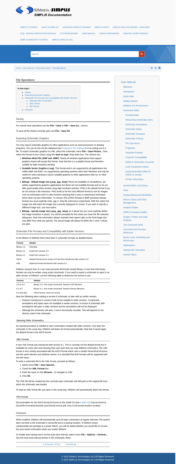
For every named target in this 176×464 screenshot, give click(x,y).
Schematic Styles (133, 129)
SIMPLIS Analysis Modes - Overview (131, 27)
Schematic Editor (43, 68)
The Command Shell (133, 225)
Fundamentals (132, 115)
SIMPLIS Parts (101, 27)
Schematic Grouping (135, 134)
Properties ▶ (71, 444)
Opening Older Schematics (40, 101)
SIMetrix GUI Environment (135, 105)
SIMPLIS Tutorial (29, 27)
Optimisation (129, 245)
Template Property (134, 152)
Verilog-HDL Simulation (134, 250)
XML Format (34, 104)
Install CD (84, 402)
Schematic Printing (134, 138)
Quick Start (128, 96)
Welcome (127, 87)
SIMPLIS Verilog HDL (62, 40)
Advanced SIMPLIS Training (76, 27)
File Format (34, 106)
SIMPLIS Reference (109, 33)
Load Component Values (137, 167)
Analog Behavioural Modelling (137, 195)
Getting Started (130, 101)
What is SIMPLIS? (50, 27)
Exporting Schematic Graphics (37, 95)
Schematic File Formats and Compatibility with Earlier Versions (51, 98)
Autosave (29, 110)
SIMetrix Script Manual (135, 33)
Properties (130, 148)
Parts (125, 190)
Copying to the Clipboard (74, 148)
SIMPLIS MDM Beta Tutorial (34, 40)
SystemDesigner (69, 33)
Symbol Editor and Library (135, 185)
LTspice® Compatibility (136, 157)
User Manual (89, 33)
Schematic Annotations (136, 124)
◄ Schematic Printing (51, 444)
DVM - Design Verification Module (38, 33)
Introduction (128, 91)
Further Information (134, 179)
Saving (28, 92)
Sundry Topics (130, 254)
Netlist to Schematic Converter (139, 162)
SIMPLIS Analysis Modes (135, 212)
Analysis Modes (130, 207)
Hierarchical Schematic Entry (139, 120)
